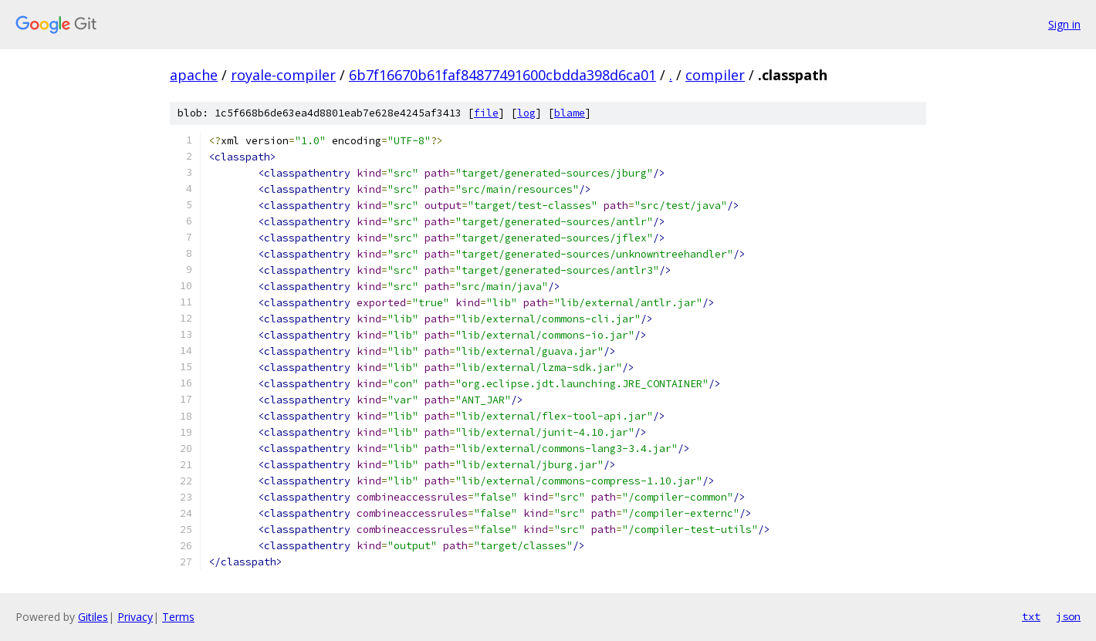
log (526, 113)
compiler (715, 75)
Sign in (1064, 24)
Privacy (135, 616)
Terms (178, 616)
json (1068, 616)
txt (1031, 616)
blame (569, 113)
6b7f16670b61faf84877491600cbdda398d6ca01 (502, 75)
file (486, 113)
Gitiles (93, 616)
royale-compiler (283, 75)
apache (194, 75)
